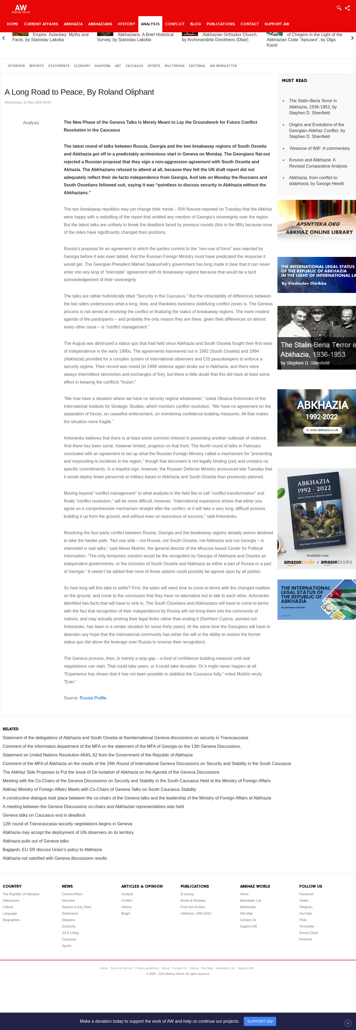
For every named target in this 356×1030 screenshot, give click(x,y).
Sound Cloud (308, 933)
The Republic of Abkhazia (21, 894)
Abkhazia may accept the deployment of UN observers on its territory (68, 832)
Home (12, 24)
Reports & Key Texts (76, 907)
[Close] (348, 1023)
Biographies (11, 920)
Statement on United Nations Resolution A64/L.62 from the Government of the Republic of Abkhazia (98, 755)
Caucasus (134, 66)
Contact (250, 24)
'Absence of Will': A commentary (319, 148)
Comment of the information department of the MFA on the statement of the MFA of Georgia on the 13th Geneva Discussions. (122, 746)
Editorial (197, 66)
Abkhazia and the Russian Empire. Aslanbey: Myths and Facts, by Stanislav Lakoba (50, 34)
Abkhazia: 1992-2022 (196, 913)
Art (118, 66)
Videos (193, 968)
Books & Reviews (193, 900)
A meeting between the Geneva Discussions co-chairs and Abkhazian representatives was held (93, 806)
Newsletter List (250, 900)
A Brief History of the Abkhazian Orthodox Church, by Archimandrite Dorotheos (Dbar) (220, 34)
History (126, 24)
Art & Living (70, 933)
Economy (82, 66)
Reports (36, 66)
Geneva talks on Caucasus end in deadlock (44, 815)
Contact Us (248, 920)
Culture (8, 907)
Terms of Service (122, 968)
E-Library (187, 894)
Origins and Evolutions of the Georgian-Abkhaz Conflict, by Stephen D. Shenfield (317, 130)
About (244, 894)
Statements (59, 66)
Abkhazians (100, 24)
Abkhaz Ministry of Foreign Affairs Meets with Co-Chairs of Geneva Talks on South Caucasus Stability (99, 789)
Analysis (150, 24)
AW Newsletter (223, 66)
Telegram (305, 907)
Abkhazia (73, 24)
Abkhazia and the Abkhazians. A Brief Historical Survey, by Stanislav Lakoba (135, 34)
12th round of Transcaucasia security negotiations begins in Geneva (67, 824)
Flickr (303, 920)
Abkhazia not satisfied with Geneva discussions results (55, 858)
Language (10, 913)
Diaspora (102, 66)
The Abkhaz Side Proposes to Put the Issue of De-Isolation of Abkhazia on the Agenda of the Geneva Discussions (111, 772)
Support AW (277, 24)
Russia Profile (93, 698)
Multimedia (175, 66)
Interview (16, 66)
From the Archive (193, 907)
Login (338, 8)
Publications (221, 24)
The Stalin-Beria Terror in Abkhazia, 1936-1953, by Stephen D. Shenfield (313, 106)
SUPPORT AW (260, 1021)
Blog (195, 24)
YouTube (305, 913)
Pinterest (305, 939)
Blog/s (125, 913)
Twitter (304, 900)
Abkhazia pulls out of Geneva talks (36, 841)
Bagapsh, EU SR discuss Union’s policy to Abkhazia (52, 849)
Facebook (306, 894)
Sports (153, 66)
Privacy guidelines (147, 968)
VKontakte (306, 926)
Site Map (246, 913)
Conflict (175, 24)
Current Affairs (41, 24)
